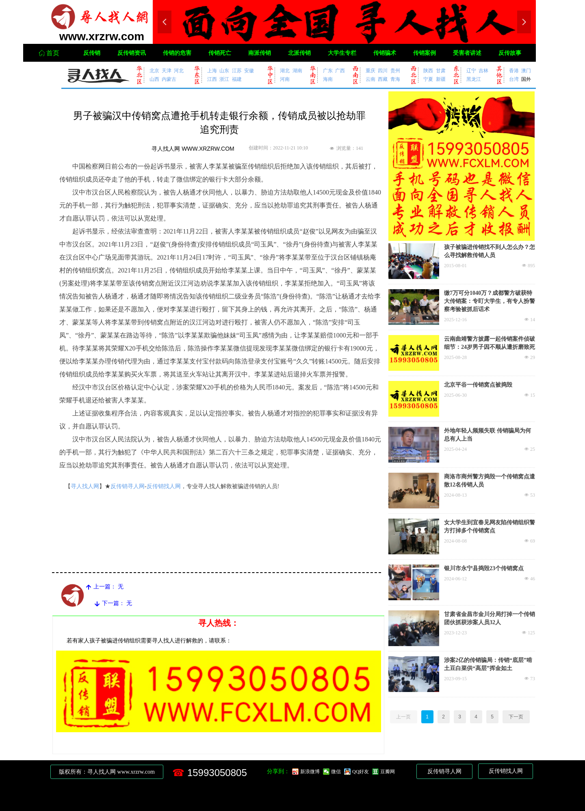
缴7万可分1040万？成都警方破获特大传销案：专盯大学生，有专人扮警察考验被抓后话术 (489, 301)
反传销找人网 (164, 486)
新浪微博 (310, 771)
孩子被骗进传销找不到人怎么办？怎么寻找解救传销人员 (489, 251)
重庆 (370, 70)
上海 (212, 70)
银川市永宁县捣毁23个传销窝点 (484, 568)
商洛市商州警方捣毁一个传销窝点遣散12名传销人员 (489, 481)
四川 (383, 70)
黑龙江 (473, 79)
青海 (395, 79)
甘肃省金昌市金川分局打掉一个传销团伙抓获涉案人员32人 (489, 618)
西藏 (383, 79)
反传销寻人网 (127, 486)
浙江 (224, 79)
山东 (224, 70)
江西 (212, 79)
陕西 (428, 70)
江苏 (237, 70)
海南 (328, 79)
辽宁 (471, 70)
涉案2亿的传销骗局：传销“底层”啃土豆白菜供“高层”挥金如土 (488, 664)
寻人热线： (218, 623)
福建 (237, 79)
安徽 (249, 70)
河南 (285, 79)
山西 (154, 79)
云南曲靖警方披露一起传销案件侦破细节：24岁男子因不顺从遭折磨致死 (489, 343)
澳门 (526, 70)
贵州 (395, 70)
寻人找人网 (85, 486)
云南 (370, 79)
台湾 (514, 79)
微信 (336, 771)
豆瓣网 (387, 771)
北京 (154, 70)
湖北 (285, 70)
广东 (328, 70)
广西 (340, 70)
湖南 (297, 70)
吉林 (483, 70)
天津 (166, 70)
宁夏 (428, 79)
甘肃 (441, 70)
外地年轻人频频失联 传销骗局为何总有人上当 (487, 435)
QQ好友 (360, 771)
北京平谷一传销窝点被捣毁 (478, 385)
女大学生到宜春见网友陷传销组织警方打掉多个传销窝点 (489, 526)
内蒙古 (169, 79)
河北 (179, 70)
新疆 (441, 79)
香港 (514, 70)
